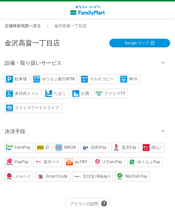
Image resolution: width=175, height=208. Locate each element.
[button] (87, 63)
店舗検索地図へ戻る (23, 25)
